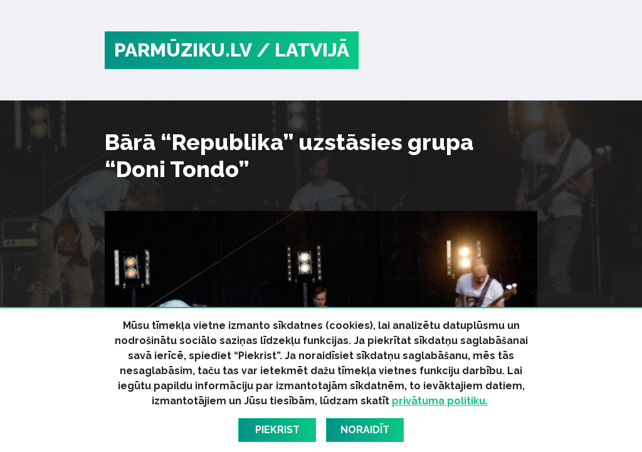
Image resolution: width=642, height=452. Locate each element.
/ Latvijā (302, 50)
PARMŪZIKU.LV (183, 50)
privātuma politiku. (440, 401)
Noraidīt (364, 430)
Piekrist (277, 430)
